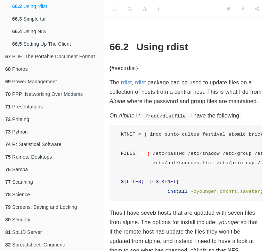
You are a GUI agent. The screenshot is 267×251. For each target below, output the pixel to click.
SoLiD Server (23, 232)
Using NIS (29, 31)
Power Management (31, 81)
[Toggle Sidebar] (114, 8)
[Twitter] (228, 8)
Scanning (19, 182)
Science (17, 194)
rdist (126, 82)
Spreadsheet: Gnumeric (35, 245)
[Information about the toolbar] (159, 8)
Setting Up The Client (41, 44)
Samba (16, 169)
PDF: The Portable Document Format (50, 56)
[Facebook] (243, 8)
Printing (17, 119)
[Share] (257, 8)
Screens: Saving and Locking (41, 207)
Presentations (24, 106)
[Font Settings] (144, 8)
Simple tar (29, 19)
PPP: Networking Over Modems (44, 94)
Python (16, 132)
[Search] (129, 8)
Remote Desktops (28, 157)
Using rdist (29, 6)
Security (17, 219)
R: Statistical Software (33, 144)
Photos (16, 69)
